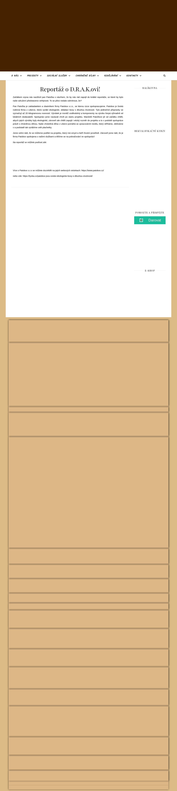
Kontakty (132, 76)
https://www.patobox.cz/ (92, 170)
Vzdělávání (111, 76)
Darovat (154, 220)
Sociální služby (57, 76)
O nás (15, 76)
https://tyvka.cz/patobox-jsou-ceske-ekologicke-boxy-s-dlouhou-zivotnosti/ (58, 176)
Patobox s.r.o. (67, 106)
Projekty (32, 76)
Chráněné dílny (86, 76)
